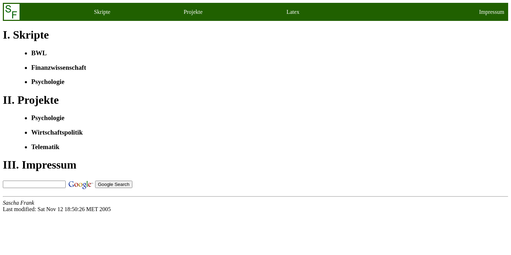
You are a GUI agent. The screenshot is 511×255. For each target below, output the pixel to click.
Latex (292, 12)
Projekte (192, 12)
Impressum (491, 12)
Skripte (102, 12)
